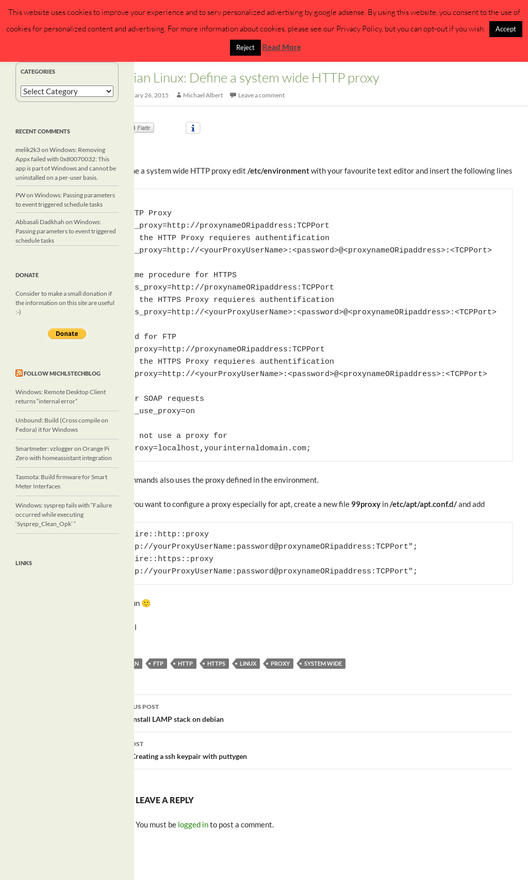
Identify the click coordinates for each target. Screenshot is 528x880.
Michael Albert (203, 95)
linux (248, 663)
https (216, 663)
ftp (158, 663)
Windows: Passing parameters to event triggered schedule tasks (65, 231)
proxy (280, 663)
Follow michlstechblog (62, 373)
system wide (323, 663)
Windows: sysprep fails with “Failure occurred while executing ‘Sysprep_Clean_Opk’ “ (63, 514)
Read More (281, 47)
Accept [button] (506, 29)
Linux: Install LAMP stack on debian (311, 712)
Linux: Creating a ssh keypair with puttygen (311, 749)
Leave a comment (261, 95)
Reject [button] (245, 47)
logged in (193, 824)
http (185, 663)
